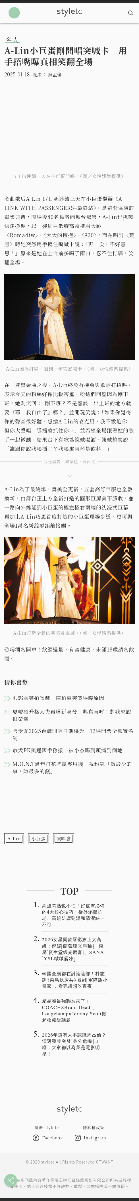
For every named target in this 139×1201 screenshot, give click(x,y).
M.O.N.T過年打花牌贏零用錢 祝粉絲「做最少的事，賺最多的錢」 (72, 767)
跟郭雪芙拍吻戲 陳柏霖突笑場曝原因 (58, 697)
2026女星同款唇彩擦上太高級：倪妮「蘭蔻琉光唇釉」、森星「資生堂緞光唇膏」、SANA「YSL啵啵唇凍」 (73, 948)
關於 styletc (47, 1127)
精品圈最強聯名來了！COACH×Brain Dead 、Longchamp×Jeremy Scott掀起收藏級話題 (74, 1010)
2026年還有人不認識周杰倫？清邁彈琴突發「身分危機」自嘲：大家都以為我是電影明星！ (74, 1044)
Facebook (48, 1138)
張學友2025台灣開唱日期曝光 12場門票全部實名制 (73, 734)
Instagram (90, 1138)
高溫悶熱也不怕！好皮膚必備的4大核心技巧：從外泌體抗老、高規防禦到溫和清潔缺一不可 (73, 915)
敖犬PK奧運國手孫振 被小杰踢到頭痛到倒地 (68, 750)
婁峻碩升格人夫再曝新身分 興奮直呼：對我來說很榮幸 (72, 715)
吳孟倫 (55, 74)
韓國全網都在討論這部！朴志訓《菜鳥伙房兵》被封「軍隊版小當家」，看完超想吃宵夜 (75, 979)
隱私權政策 (93, 1127)
